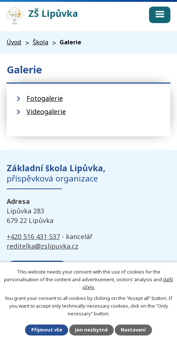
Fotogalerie (44, 98)
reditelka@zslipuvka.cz (42, 246)
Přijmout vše (46, 329)
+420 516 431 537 (33, 236)
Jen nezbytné (91, 329)
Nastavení (133, 329)
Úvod (14, 42)
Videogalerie (46, 111)
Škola (40, 42)
